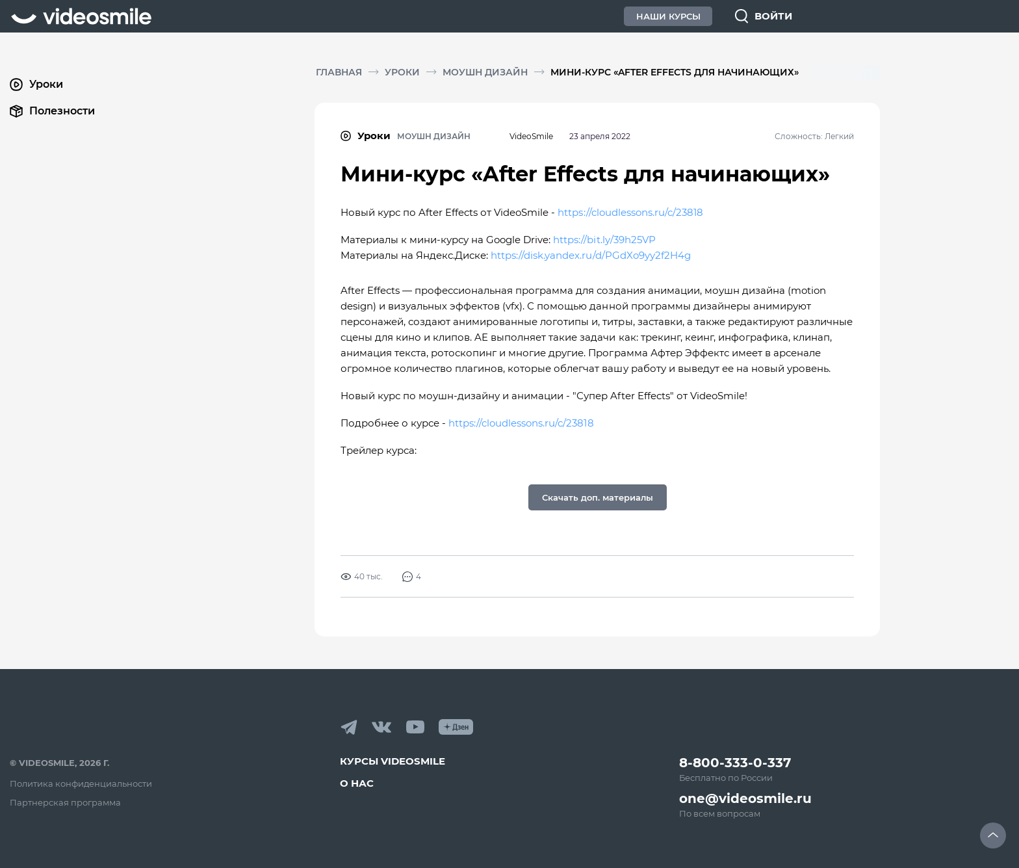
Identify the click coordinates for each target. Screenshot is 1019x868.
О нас (357, 783)
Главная (339, 72)
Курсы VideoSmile (392, 761)
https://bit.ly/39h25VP (604, 239)
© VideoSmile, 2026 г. (59, 762)
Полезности (52, 111)
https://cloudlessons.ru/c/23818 (630, 212)
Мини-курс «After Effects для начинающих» (674, 72)
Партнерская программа (65, 802)
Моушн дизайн (485, 72)
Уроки (402, 72)
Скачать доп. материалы (597, 497)
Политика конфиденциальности (81, 783)
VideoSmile (531, 136)
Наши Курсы (668, 16)
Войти (773, 16)
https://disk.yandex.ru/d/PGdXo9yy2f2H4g (590, 255)
